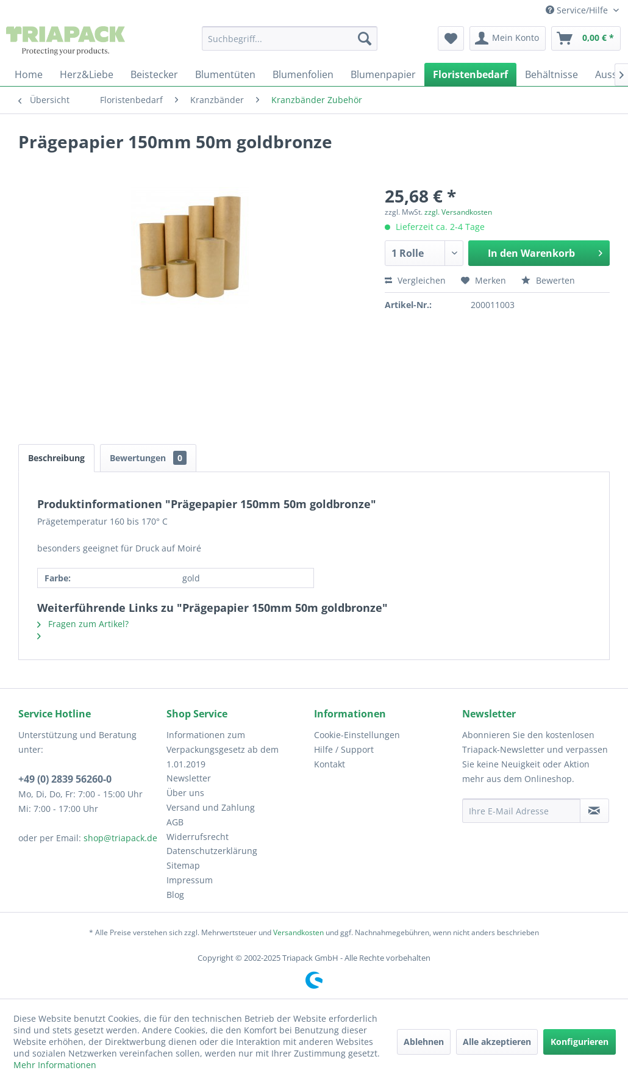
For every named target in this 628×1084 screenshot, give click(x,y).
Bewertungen (148, 458)
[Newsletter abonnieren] (595, 811)
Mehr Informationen (54, 1065)
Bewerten (548, 280)
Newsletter (188, 778)
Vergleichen (415, 280)
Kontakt (329, 764)
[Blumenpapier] (383, 74)
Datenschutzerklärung (211, 850)
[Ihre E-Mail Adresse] (521, 811)
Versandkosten (298, 932)
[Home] (28, 74)
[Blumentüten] (225, 74)
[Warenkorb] (586, 38)
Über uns (185, 793)
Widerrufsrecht (197, 836)
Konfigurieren (579, 1041)
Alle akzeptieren (497, 1041)
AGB (175, 822)
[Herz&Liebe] (86, 74)
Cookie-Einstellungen (357, 735)
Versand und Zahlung (210, 807)
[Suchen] (364, 38)
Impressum (189, 880)
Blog (175, 894)
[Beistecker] (154, 74)
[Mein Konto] (507, 38)
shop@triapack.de (120, 838)
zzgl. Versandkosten (458, 212)
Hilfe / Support (344, 749)
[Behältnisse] (551, 74)
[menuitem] (289, 38)
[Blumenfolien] (303, 74)
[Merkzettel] (451, 38)
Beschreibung (56, 458)
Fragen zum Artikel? (83, 624)
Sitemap (183, 865)
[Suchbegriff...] (289, 38)
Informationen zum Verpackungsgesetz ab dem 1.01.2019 (222, 749)
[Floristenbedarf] (470, 74)
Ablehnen (424, 1041)
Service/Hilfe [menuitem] (578, 10)
